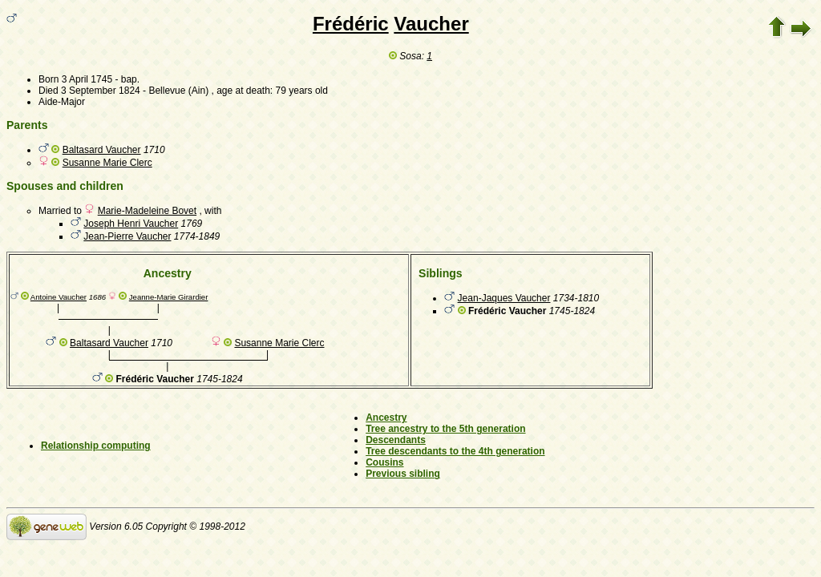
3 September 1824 (100, 90)
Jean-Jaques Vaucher (504, 298)
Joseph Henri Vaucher (130, 223)
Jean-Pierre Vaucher (127, 236)
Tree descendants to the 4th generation (455, 451)
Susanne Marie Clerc (107, 162)
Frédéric (351, 23)
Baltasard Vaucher (102, 149)
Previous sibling (403, 473)
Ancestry (386, 417)
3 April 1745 (87, 79)
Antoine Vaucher (58, 297)
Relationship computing (96, 445)
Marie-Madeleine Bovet (147, 210)
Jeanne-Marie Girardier (168, 297)
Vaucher (431, 23)
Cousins (384, 462)
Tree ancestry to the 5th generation (445, 428)
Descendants (396, 440)
